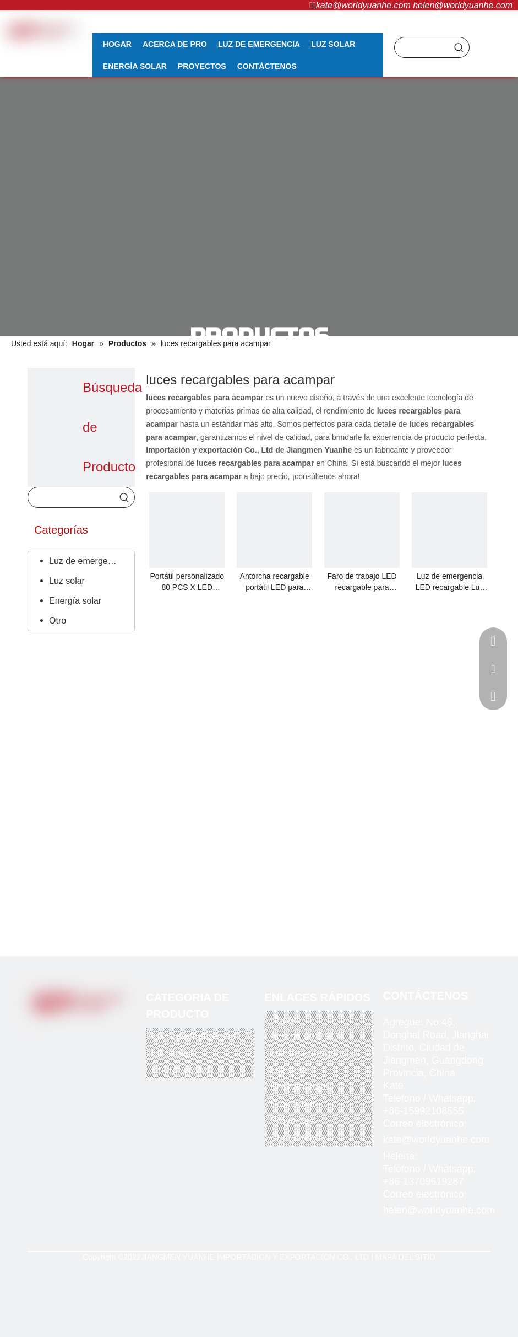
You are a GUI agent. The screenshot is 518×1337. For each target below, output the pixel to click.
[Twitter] (65, 1029)
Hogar (283, 1019)
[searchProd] (422, 47)
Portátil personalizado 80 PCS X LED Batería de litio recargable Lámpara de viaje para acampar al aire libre (187, 582)
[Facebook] (42, 1029)
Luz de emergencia (86, 561)
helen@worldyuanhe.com (462, 5)
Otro (57, 620)
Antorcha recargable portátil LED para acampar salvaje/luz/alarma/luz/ (274, 582)
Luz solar (67, 581)
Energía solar (75, 600)
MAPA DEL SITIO (405, 1257)
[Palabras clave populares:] (459, 47)
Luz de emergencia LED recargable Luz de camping (450, 582)
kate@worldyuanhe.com (363, 5)
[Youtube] (87, 1029)
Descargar (293, 1103)
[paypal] (49, 1066)
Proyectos (292, 1120)
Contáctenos (298, 1137)
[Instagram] (108, 1029)
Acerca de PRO (304, 1036)
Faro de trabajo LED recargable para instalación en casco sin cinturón (362, 582)
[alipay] (104, 1066)
